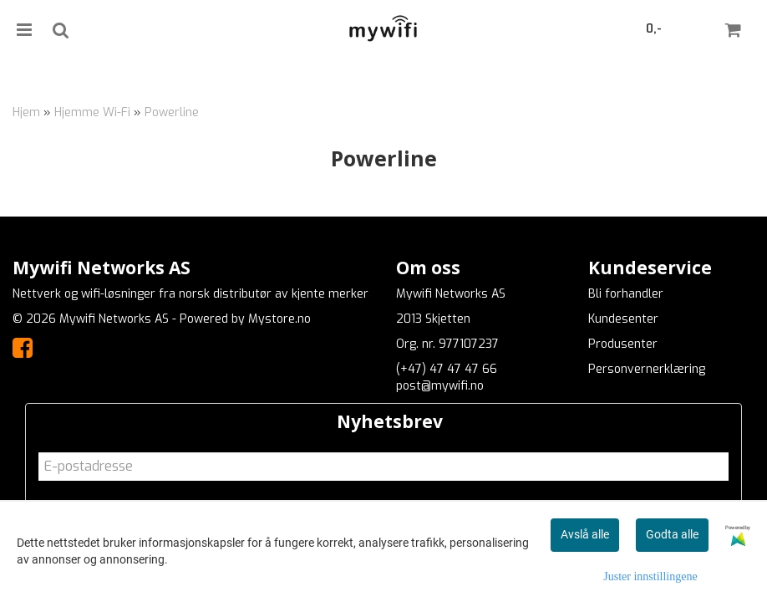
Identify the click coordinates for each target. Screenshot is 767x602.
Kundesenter (623, 319)
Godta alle (672, 534)
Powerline (172, 112)
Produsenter (623, 344)
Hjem (26, 112)
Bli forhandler (625, 294)
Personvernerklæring (646, 369)
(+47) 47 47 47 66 (446, 369)
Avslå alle (585, 534)
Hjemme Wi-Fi (92, 112)
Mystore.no (279, 319)
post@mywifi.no (440, 386)
